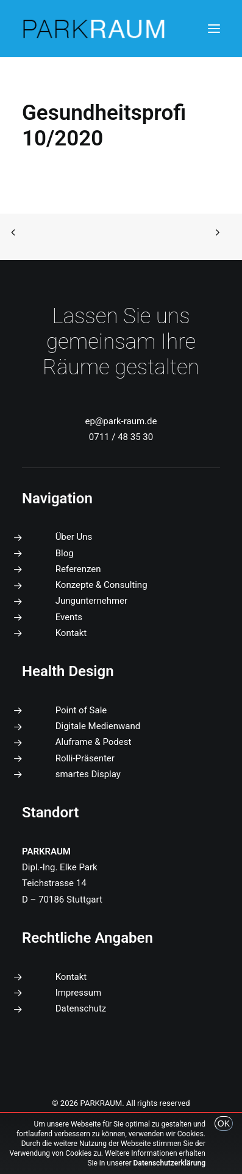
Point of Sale (81, 710)
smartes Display (88, 774)
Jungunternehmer (91, 600)
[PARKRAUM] (94, 28)
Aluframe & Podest (93, 741)
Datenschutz (81, 1008)
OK (224, 1123)
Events (68, 617)
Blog (64, 553)
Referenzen (78, 569)
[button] (214, 28)
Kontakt (71, 632)
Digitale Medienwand (98, 726)
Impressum (78, 992)
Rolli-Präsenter (85, 758)
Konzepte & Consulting (101, 584)
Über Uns (74, 536)
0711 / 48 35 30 (121, 437)
